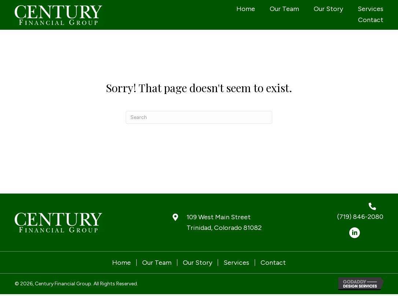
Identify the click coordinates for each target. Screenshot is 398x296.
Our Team (157, 262)
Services (236, 262)
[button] (354, 233)
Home (121, 262)
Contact (273, 262)
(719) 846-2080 (360, 217)
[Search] (199, 117)
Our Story (197, 262)
